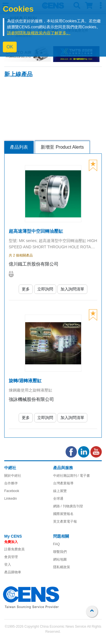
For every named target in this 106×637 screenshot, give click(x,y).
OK (10, 46)
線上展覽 (60, 491)
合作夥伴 (11, 483)
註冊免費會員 (14, 549)
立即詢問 (45, 289)
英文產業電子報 (65, 521)
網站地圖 (60, 559)
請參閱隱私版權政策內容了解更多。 (38, 33)
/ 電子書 (83, 476)
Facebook (11, 491)
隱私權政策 (61, 567)
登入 (7, 565)
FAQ (56, 544)
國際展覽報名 (63, 514)
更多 (26, 289)
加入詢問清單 (72, 289)
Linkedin (10, 499)
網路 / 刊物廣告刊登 (68, 506)
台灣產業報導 (63, 483)
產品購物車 (12, 572)
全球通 (58, 499)
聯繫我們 (60, 552)
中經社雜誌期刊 (65, 476)
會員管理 (11, 557)
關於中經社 (12, 476)
